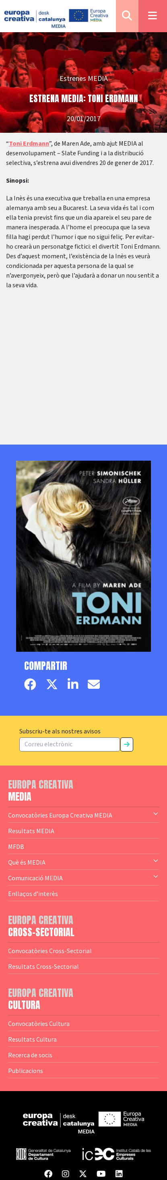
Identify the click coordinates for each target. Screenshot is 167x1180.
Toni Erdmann (29, 143)
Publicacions (25, 1071)
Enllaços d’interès (33, 894)
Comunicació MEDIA (83, 877)
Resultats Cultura (32, 1039)
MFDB (16, 846)
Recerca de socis (30, 1055)
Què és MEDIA (83, 861)
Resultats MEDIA (31, 831)
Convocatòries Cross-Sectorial (50, 951)
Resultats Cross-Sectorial (43, 966)
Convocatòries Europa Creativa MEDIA (83, 814)
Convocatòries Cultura (39, 1023)
